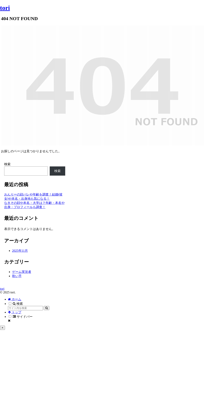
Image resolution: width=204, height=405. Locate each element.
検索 (7, 164)
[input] (25, 308)
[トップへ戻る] (2, 328)
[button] (46, 308)
